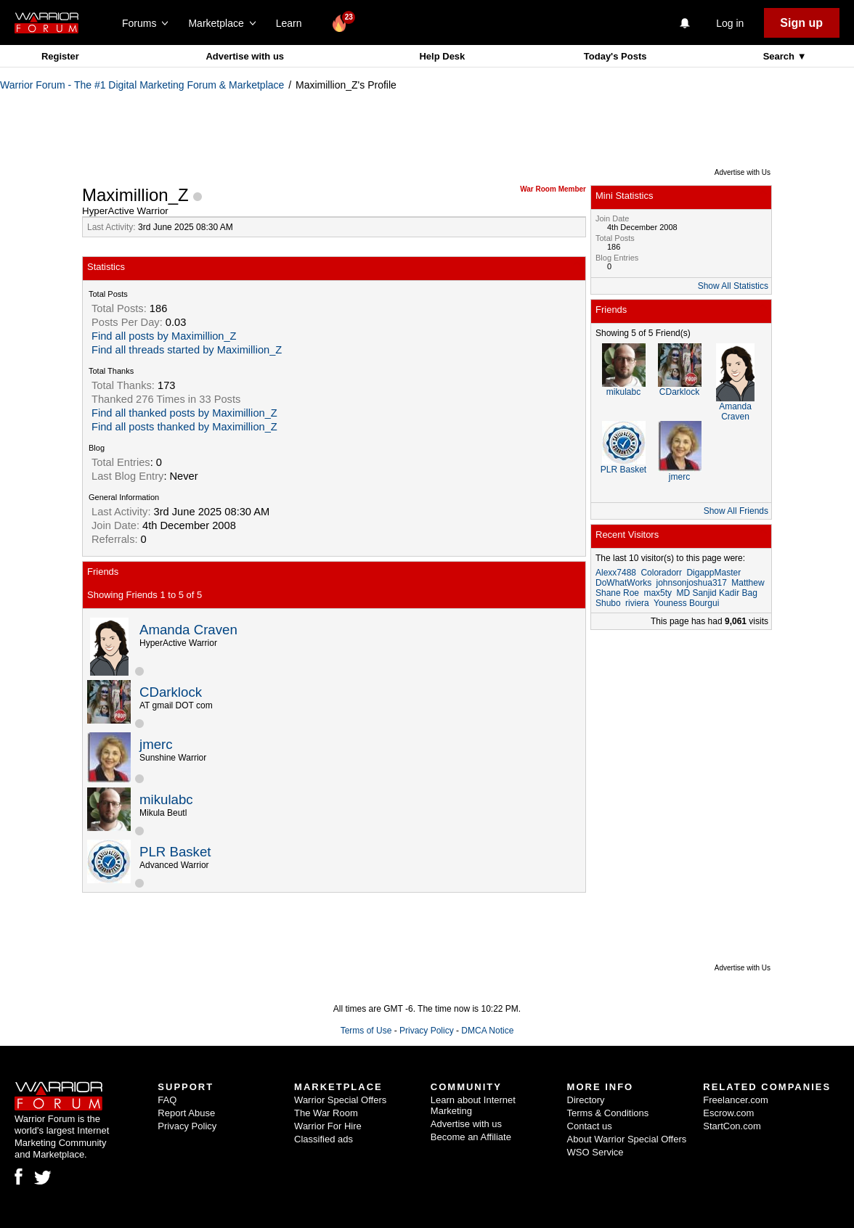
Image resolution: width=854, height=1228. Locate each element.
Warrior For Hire (328, 1126)
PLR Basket (175, 851)
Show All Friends (736, 511)
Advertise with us (245, 56)
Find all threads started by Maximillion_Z (187, 350)
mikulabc (166, 799)
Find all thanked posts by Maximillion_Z (184, 413)
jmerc (156, 744)
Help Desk (442, 56)
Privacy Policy (426, 1031)
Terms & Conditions (608, 1113)
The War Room (326, 1113)
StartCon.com (731, 1126)
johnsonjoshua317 (691, 583)
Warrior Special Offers (340, 1099)
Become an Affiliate (471, 1136)
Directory (586, 1099)
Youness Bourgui (686, 603)
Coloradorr (661, 573)
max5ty (657, 593)
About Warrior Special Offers (627, 1139)
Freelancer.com (735, 1099)
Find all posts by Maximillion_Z (164, 336)
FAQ (167, 1099)
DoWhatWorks (623, 583)
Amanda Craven (188, 629)
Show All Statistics (733, 286)
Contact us (589, 1126)
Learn (293, 23)
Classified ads (323, 1139)
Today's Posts (615, 56)
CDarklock (170, 692)
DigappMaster (713, 573)
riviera (637, 603)
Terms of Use (366, 1031)
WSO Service (595, 1152)
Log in (730, 23)
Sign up (801, 23)
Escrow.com (728, 1113)
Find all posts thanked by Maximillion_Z (184, 427)
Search (780, 56)
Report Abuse (186, 1113)
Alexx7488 (615, 573)
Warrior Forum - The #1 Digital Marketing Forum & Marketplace (142, 85)
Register (60, 56)
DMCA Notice (487, 1031)
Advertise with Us (742, 172)
